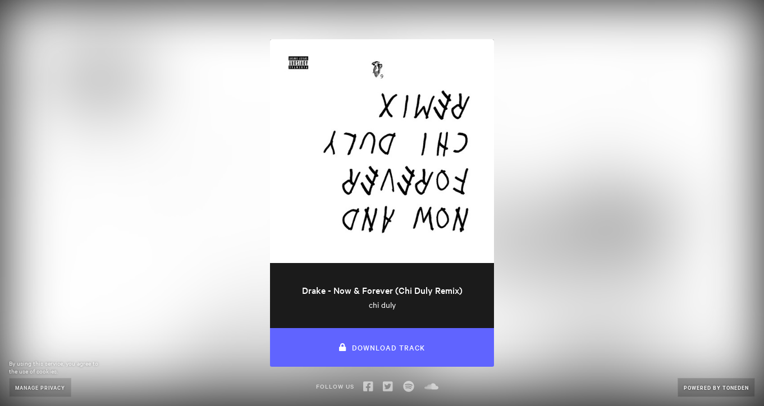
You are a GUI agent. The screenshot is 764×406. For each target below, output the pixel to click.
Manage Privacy (40, 387)
